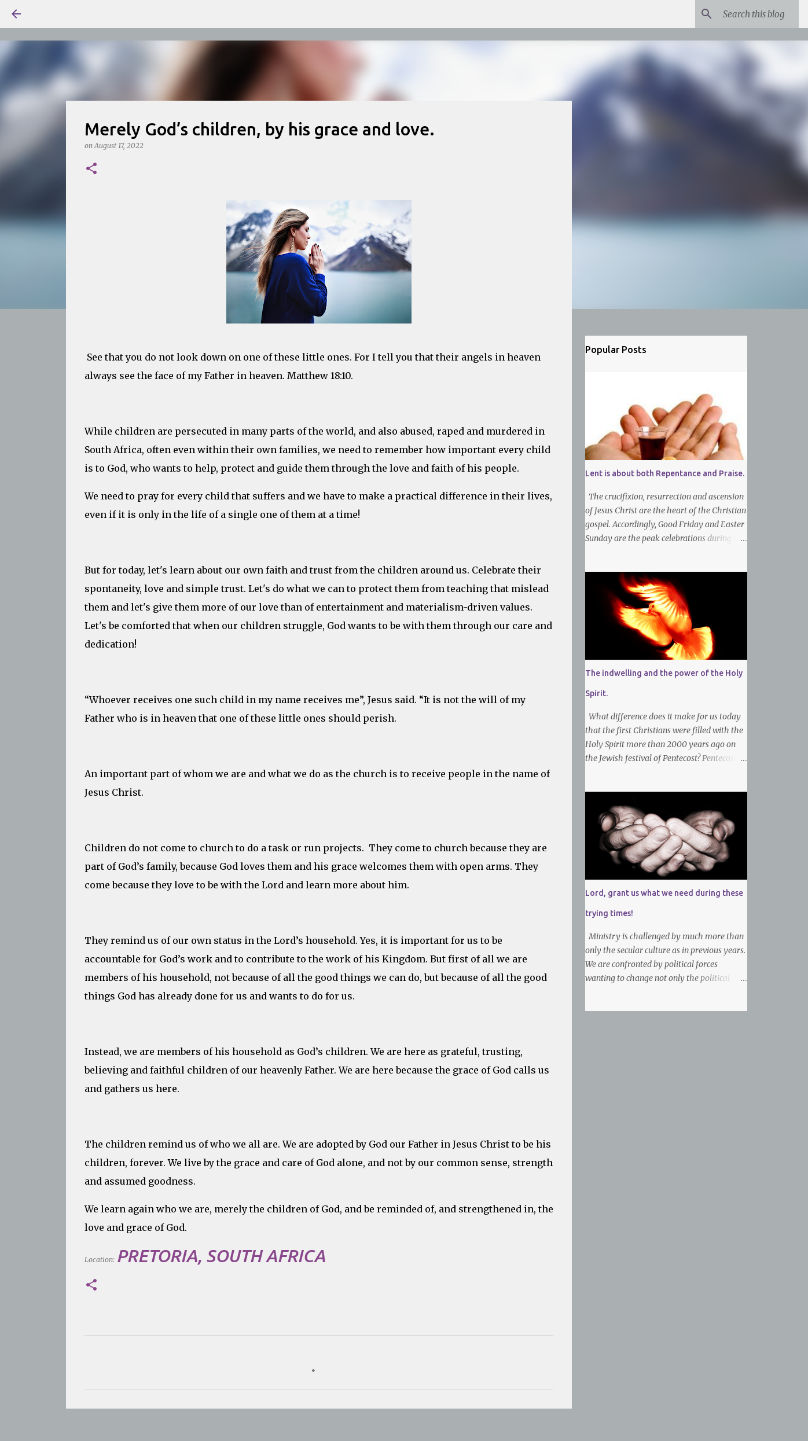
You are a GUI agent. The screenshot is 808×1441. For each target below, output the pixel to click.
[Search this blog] (738, 14)
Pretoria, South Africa (220, 1256)
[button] (91, 169)
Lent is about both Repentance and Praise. (664, 473)
